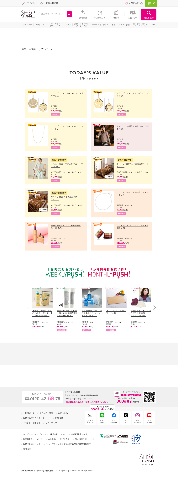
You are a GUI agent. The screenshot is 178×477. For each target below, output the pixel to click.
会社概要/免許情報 (79, 434)
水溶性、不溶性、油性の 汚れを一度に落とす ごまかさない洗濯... (42, 313)
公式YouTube (149, 421)
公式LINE (102, 421)
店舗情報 (59, 418)
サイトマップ (51, 423)
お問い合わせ (64, 413)
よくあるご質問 (46, 413)
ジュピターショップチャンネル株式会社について (44, 434)
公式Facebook (114, 421)
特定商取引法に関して (32, 439)
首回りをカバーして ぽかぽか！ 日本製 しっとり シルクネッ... (141, 313)
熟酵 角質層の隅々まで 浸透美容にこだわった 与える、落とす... (92, 313)
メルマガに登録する (90, 421)
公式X (125, 421)
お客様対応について (31, 444)
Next (153, 307)
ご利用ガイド (29, 413)
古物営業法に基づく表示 (58, 439)
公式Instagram (137, 421)
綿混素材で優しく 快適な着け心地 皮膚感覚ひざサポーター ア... (67, 313)
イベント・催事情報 (31, 423)
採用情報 (27, 449)
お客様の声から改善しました (35, 418)
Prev (29, 307)
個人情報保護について (84, 439)
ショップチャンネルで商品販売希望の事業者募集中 (68, 444)
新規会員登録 (52, 3)
